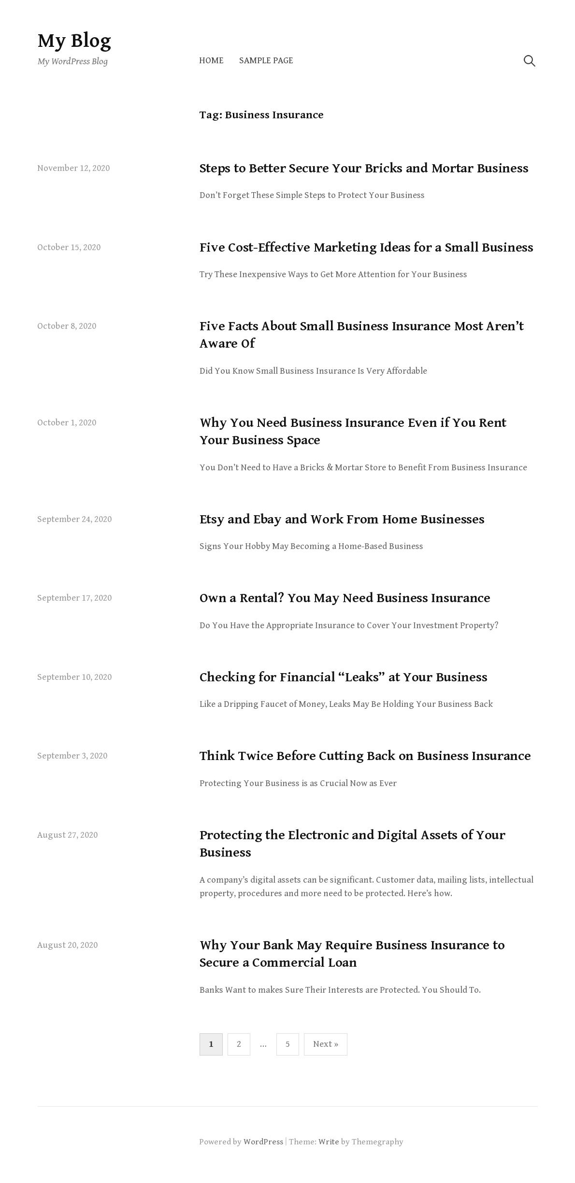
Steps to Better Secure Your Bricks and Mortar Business (364, 168)
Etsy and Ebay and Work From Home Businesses (342, 519)
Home (211, 61)
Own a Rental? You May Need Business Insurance (345, 598)
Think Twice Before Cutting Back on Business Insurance (365, 756)
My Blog (74, 41)
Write (328, 1142)
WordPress (263, 1142)
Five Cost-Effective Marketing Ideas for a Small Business (366, 247)
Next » (325, 1044)
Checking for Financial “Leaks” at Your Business (344, 677)
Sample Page (266, 61)
